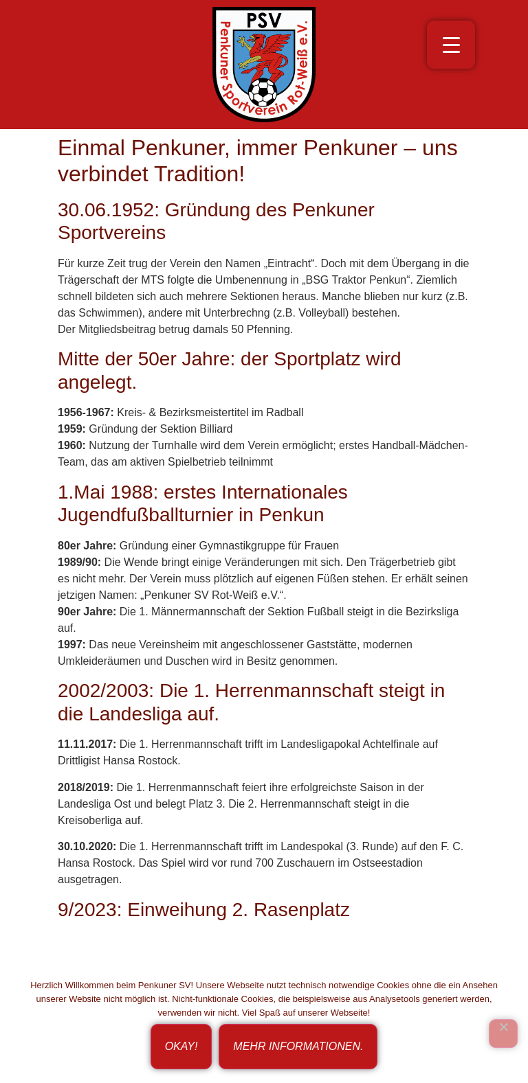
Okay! (181, 1046)
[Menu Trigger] (451, 45)
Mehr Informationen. (298, 1046)
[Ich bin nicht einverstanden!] (503, 1033)
